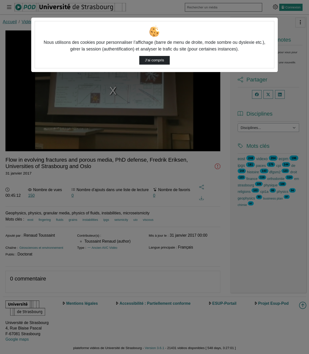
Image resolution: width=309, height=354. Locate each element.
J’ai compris (154, 60)
